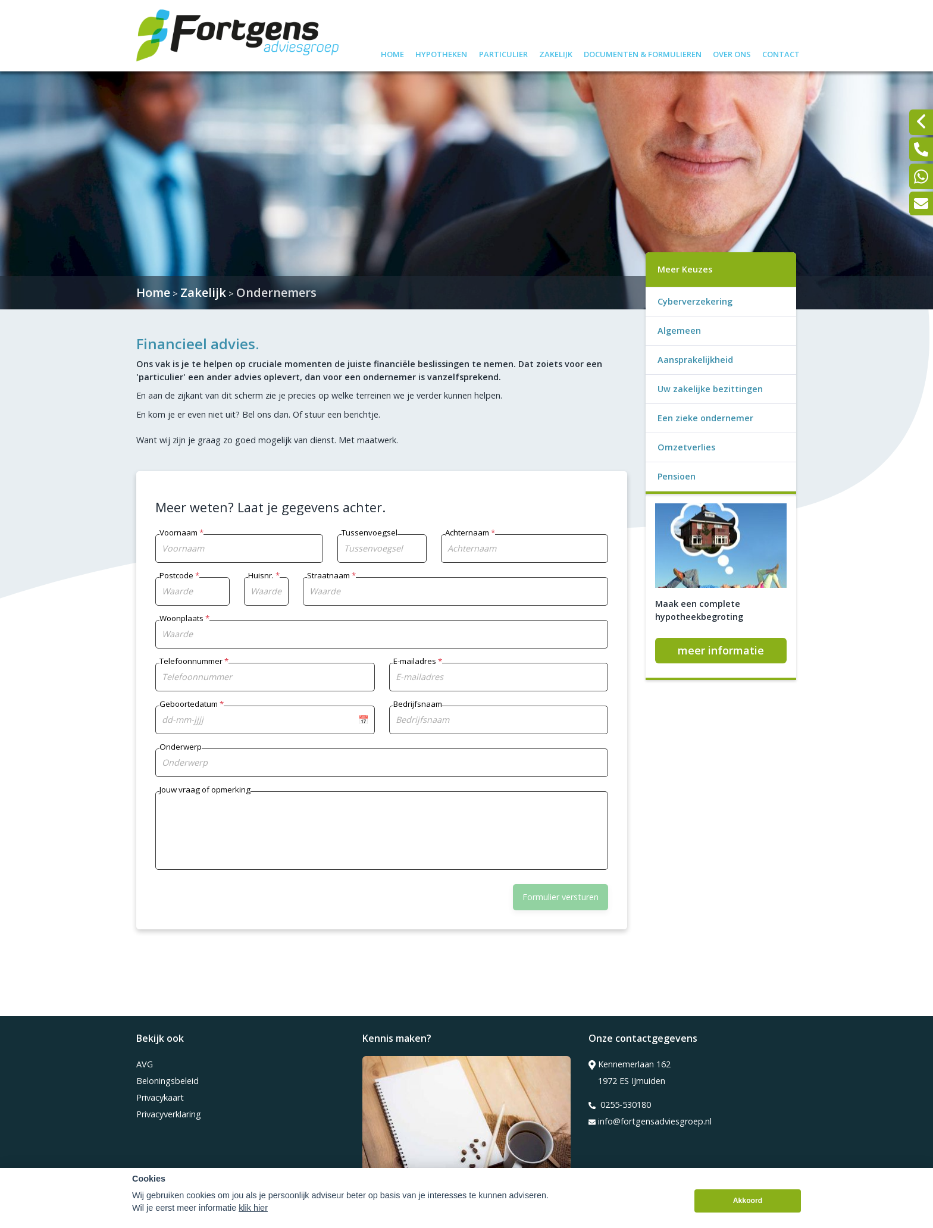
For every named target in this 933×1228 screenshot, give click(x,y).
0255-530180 (619, 1105)
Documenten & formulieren (643, 53)
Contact (781, 53)
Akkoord (748, 1201)
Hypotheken (441, 53)
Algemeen (679, 330)
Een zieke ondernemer (705, 418)
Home (392, 53)
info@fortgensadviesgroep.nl (650, 1121)
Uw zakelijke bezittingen (710, 388)
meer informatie (721, 650)
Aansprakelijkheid (695, 359)
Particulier (503, 53)
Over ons (732, 53)
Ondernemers (276, 292)
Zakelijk (555, 53)
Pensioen (677, 476)
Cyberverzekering (695, 301)
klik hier (253, 1208)
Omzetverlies (686, 447)
